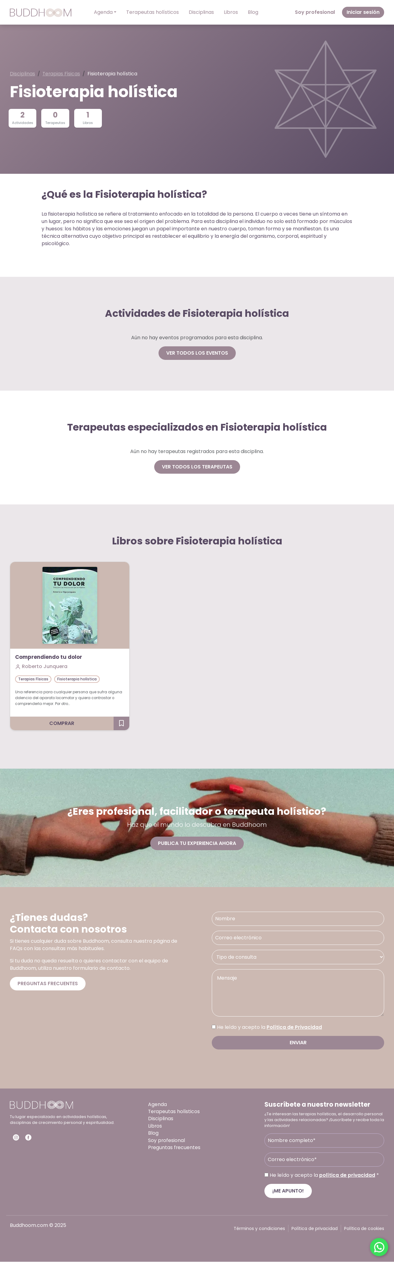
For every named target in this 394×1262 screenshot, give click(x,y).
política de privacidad (347, 1175)
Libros (231, 12)
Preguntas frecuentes (48, 983)
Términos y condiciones (259, 1229)
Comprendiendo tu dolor (50, 657)
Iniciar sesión (363, 12)
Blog (253, 12)
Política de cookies (364, 1229)
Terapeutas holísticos (152, 12)
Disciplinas (201, 12)
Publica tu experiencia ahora (197, 843)
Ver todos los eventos (197, 352)
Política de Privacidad (294, 1027)
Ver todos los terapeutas (197, 467)
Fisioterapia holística (77, 679)
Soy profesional (315, 12)
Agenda (103, 12)
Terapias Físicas (61, 74)
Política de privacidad (314, 1229)
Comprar (61, 723)
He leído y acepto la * (324, 1175)
